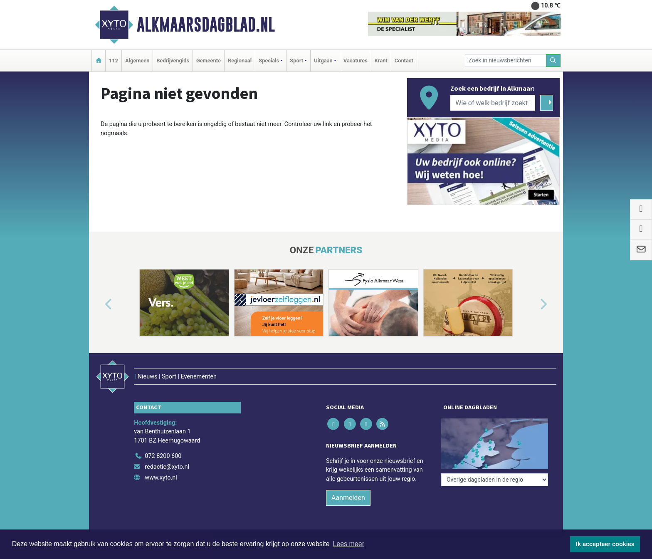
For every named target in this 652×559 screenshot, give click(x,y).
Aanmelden (348, 498)
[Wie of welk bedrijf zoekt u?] (492, 103)
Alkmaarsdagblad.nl (206, 24)
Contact (404, 60)
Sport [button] (296, 60)
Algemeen (137, 60)
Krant (381, 60)
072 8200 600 (163, 456)
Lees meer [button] (348, 543)
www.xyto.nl (161, 477)
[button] (99, 304)
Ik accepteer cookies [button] (605, 544)
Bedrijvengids (172, 60)
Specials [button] (269, 60)
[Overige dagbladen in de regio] (494, 479)
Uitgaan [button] (323, 60)
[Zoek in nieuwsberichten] (505, 60)
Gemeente (208, 60)
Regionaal (240, 60)
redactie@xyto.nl (167, 466)
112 (113, 60)
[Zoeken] (553, 60)
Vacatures (355, 60)
